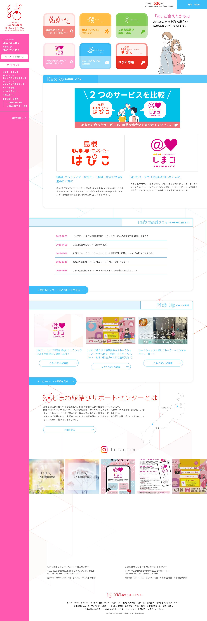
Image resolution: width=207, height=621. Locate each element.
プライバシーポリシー (156, 609)
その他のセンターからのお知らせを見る (58, 290)
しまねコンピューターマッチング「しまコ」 (91, 606)
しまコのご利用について (16, 82)
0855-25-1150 (14, 48)
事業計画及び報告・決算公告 (134, 602)
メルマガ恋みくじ (10, 91)
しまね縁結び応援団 (14, 102)
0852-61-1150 (14, 41)
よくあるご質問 (117, 606)
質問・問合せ (194, 4)
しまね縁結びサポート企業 (17, 106)
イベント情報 (9, 87)
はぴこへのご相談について (16, 76)
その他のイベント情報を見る (52, 381)
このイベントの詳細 (58, 363)
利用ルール (116, 602)
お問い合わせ (9, 95)
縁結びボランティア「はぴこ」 (168, 602)
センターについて (10, 71)
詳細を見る (69, 429)
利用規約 (141, 609)
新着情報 (128, 606)
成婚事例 (150, 602)
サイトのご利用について (99, 602)
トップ (69, 602)
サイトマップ (13, 64)
